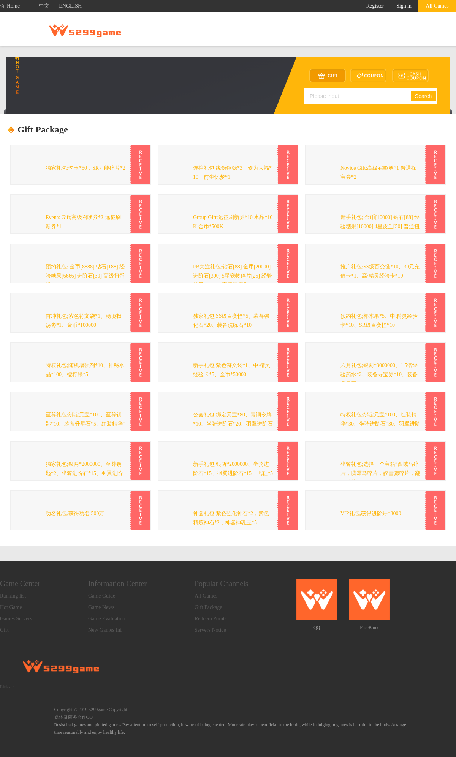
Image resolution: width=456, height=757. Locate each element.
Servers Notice (210, 630)
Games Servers (16, 618)
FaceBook (369, 627)
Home (10, 6)
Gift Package (208, 607)
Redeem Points (210, 618)
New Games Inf (105, 630)
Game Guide (101, 596)
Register (375, 6)
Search (423, 96)
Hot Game (11, 607)
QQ (317, 627)
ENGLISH (70, 6)
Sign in (404, 6)
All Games (437, 6)
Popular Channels (222, 583)
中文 (44, 6)
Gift (4, 630)
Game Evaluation (106, 618)
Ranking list (13, 596)
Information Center (117, 583)
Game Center (20, 583)
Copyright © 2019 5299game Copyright (90, 709)
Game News (101, 607)
